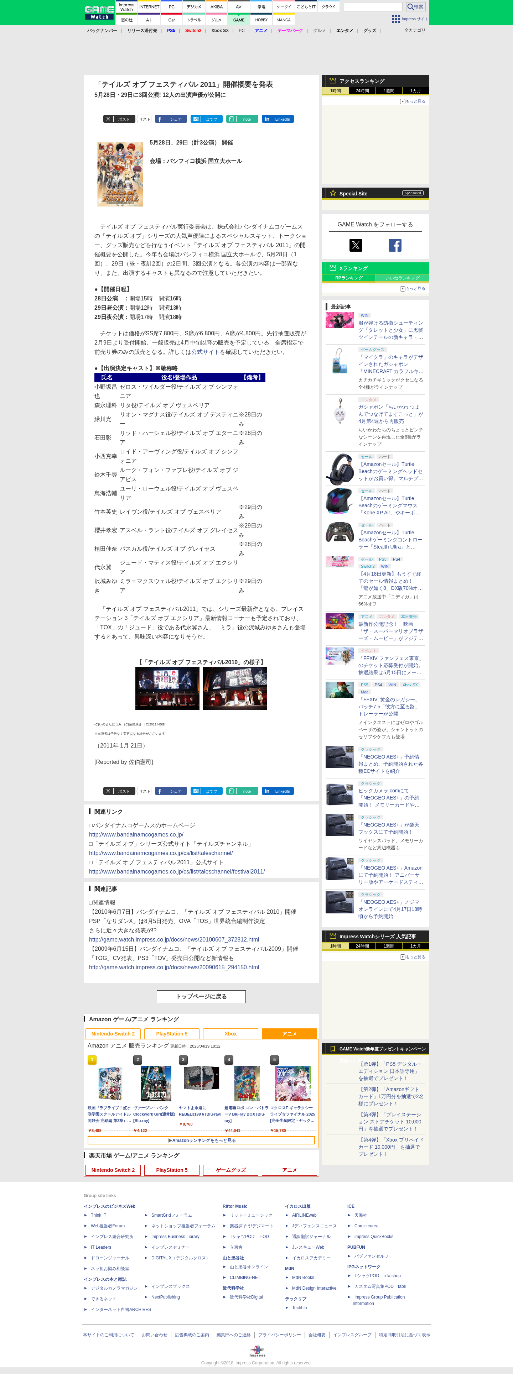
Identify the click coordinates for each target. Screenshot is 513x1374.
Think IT (98, 1215)
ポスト (124, 119)
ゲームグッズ (231, 1170)
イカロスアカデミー (311, 1257)
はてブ (211, 119)
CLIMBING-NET (245, 1277)
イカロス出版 (298, 1206)
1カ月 (415, 90)
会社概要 (317, 1334)
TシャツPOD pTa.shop (377, 1275)
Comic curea (366, 1225)
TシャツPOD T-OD (249, 1236)
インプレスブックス (170, 1286)
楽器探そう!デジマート (252, 1225)
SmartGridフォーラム (171, 1215)
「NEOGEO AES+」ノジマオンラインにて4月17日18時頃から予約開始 (390, 909)
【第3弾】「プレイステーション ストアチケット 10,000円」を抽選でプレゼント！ (389, 1122)
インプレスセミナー (170, 1247)
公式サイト (205, 352)
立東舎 (236, 1247)
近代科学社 (233, 1288)
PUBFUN (356, 1247)
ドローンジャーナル (110, 1257)
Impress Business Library (175, 1236)
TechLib (299, 1307)
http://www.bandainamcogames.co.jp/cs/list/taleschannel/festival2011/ (177, 872)
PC (242, 30)
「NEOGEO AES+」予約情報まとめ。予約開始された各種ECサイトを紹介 (390, 764)
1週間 (389, 90)
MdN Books (303, 1277)
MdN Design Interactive (314, 1288)
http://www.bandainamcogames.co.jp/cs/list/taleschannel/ (161, 853)
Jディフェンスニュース (314, 1225)
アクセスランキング (362, 81)
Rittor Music (235, 1206)
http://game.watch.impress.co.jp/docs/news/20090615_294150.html (174, 967)
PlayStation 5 (172, 1034)
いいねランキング (402, 278)
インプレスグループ (352, 1334)
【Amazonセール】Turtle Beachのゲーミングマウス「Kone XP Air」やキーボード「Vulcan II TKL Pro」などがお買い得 (390, 512)
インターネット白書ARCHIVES (121, 1309)
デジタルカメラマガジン (114, 1288)
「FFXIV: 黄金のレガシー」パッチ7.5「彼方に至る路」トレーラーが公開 (389, 707)
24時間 (362, 90)
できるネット (103, 1298)
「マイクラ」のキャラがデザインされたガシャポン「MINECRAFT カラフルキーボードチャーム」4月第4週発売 (391, 371)
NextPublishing (165, 1297)
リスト (145, 119)
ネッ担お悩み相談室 (110, 1268)
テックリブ (295, 1298)
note (247, 119)
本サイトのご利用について (108, 1334)
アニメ (289, 1034)
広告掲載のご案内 (192, 1334)
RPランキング (349, 278)
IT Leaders (101, 1247)
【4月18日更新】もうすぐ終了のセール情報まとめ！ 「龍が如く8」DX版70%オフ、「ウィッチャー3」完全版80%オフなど (389, 588)
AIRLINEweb (304, 1215)
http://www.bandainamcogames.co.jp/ (136, 835)
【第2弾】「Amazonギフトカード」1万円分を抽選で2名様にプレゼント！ (391, 1096)
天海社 (360, 1215)
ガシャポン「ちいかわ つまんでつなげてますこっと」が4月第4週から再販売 (390, 414)
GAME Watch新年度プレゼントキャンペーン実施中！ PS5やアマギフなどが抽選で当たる (383, 1051)
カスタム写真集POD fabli (380, 1286)
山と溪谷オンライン (249, 1266)
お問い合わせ (154, 1334)
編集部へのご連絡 (234, 1334)
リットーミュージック (251, 1215)
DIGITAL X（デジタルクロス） (180, 1257)
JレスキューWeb (308, 1247)
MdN (289, 1268)
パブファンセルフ (371, 1256)
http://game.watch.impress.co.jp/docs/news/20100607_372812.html (174, 940)
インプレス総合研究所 (112, 1236)
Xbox (230, 1034)
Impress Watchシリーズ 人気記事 (378, 936)
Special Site (354, 193)
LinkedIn (282, 119)
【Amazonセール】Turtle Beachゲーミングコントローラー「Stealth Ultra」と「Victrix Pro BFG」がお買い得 (390, 547)
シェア (176, 119)
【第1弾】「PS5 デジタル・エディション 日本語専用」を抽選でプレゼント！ (390, 1071)
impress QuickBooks (373, 1236)
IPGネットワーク (363, 1266)
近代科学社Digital (246, 1297)
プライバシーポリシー (279, 1334)
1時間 (335, 90)
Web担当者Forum (108, 1225)
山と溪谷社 (233, 1257)
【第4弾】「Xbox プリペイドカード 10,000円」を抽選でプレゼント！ (391, 1147)
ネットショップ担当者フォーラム (183, 1225)
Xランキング (354, 268)
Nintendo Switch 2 (113, 1034)
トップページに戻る (201, 996)
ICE (350, 1206)
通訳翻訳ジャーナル (311, 1236)
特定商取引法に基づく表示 (404, 1334)
